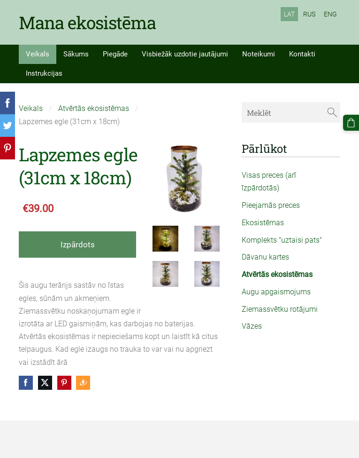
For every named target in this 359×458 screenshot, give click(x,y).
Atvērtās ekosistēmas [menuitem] (277, 274)
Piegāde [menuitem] (115, 54)
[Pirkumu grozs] (351, 123)
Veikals (31, 108)
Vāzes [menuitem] (252, 326)
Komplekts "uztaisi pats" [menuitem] (282, 240)
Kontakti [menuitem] (302, 54)
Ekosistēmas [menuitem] (263, 222)
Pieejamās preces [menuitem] (271, 205)
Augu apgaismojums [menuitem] (276, 291)
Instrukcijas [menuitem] (44, 73)
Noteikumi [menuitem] (258, 54)
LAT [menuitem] (289, 14)
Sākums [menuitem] (76, 54)
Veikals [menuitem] (37, 54)
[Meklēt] (291, 112)
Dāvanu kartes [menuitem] (265, 257)
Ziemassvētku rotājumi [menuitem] (280, 309)
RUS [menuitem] (309, 14)
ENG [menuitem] (330, 14)
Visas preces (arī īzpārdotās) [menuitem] (269, 181)
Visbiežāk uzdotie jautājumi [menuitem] (185, 54)
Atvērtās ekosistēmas (93, 108)
